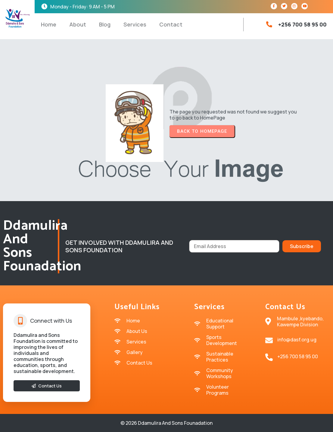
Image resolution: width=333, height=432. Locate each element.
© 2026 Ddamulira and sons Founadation (166, 423)
